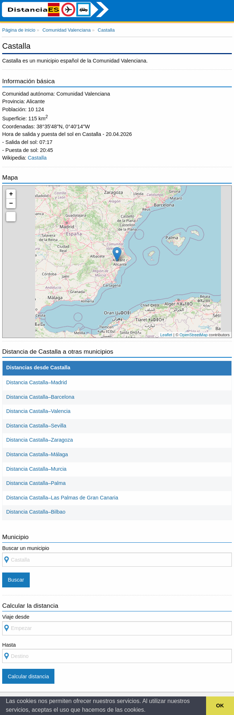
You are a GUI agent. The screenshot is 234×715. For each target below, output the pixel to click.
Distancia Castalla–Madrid (36, 382)
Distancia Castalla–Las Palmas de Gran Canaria (62, 498)
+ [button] (11, 194)
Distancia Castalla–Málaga (37, 454)
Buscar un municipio (117, 556)
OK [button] (220, 705)
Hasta (117, 652)
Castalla (37, 158)
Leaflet (166, 335)
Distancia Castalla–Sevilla (36, 426)
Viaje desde (117, 624)
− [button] (11, 203)
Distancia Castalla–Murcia (36, 469)
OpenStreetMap (194, 335)
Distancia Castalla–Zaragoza (39, 440)
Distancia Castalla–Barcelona (40, 397)
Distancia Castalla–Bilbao (35, 512)
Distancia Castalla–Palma (36, 483)
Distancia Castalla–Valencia (38, 411)
